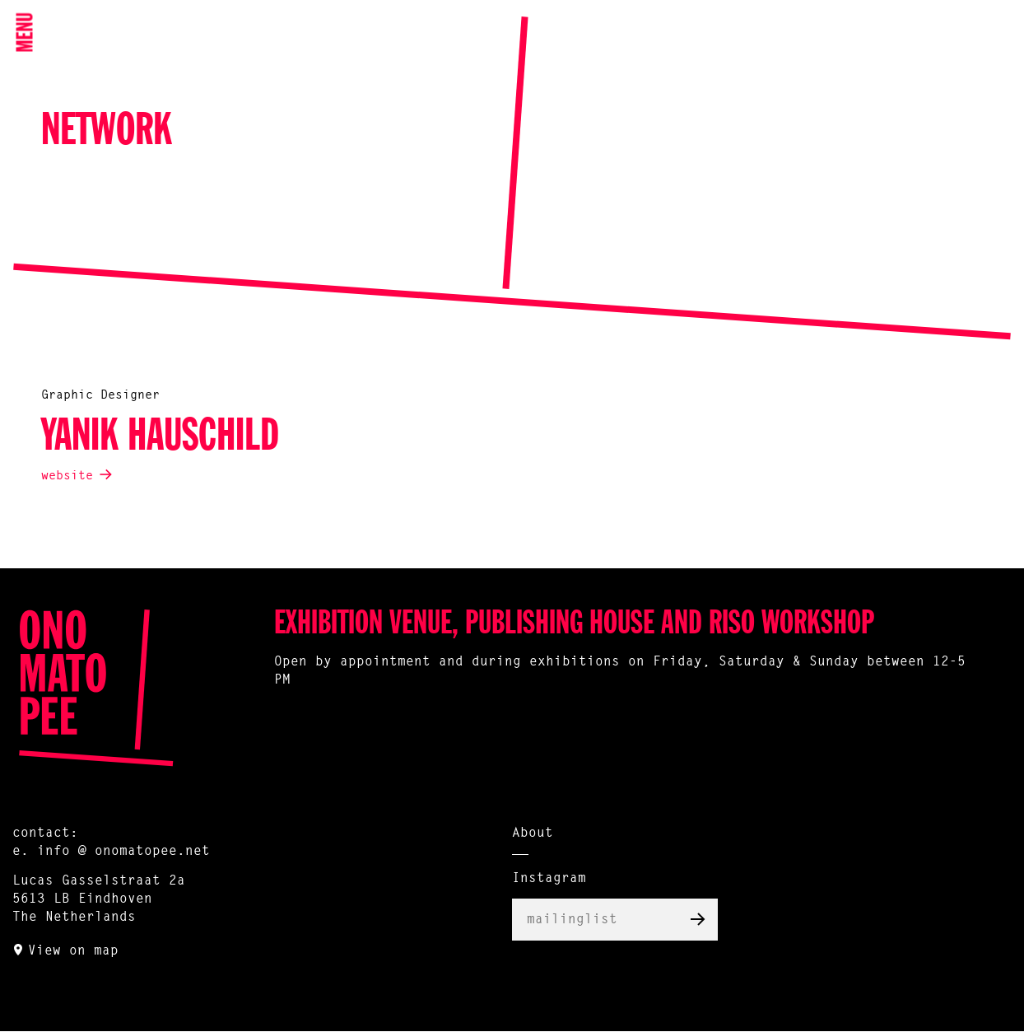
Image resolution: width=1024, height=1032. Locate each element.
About (532, 833)
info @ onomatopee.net (123, 851)
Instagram (549, 878)
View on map (73, 951)
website (67, 476)
